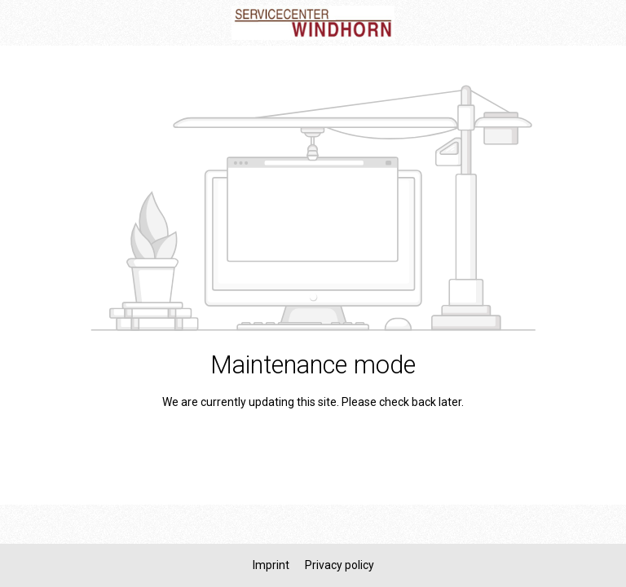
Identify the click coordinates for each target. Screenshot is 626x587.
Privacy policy (339, 565)
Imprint (272, 565)
